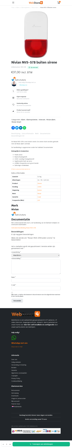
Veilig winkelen (16, 362)
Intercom (42, 120)
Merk (37, 134)
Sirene (40, 183)
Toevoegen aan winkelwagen (42, 444)
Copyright (14, 376)
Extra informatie (28, 134)
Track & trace (15, 404)
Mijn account (15, 401)
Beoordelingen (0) (17, 136)
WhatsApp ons (23, 85)
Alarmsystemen (25, 7)
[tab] (15, 133)
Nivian (39, 193)
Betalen (13, 367)
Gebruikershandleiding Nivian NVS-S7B (23, 228)
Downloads (15, 396)
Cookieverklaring (16, 381)
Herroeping (15, 393)
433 (39, 200)
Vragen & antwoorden (18, 398)
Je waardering (16, 252)
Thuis (12, 7)
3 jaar (39, 197)
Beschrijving (15, 134)
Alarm (17, 7)
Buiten (40, 190)
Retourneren (15, 390)
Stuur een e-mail (16, 347)
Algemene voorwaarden (19, 373)
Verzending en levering (18, 365)
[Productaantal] (7, 444)
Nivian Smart (16, 122)
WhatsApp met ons (19, 343)
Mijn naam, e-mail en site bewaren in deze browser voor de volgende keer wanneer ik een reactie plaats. (35, 295)
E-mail (13, 285)
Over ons (14, 359)
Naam (13, 277)
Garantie (14, 370)
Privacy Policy (15, 378)
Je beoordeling (16, 258)
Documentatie (45, 134)
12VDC (40, 187)
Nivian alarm (35, 7)
